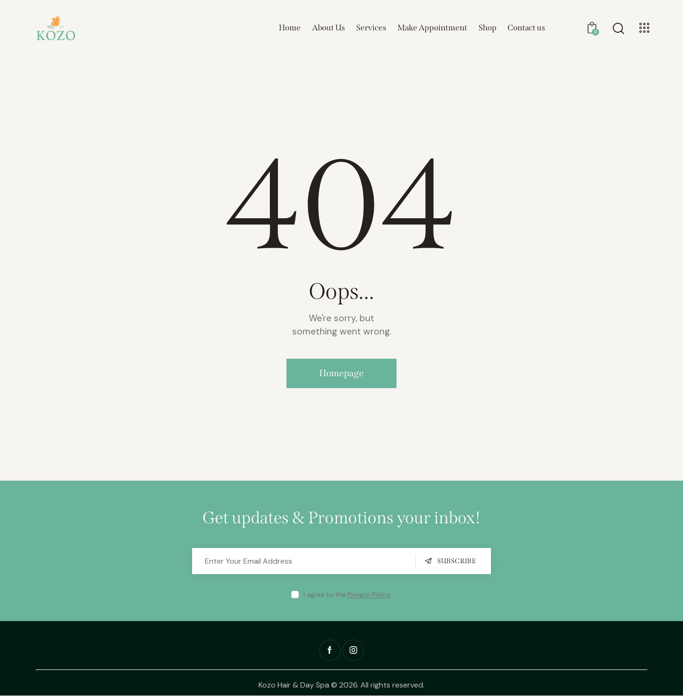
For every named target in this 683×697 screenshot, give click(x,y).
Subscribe (457, 562)
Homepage (341, 374)
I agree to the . (348, 596)
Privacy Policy (369, 596)
